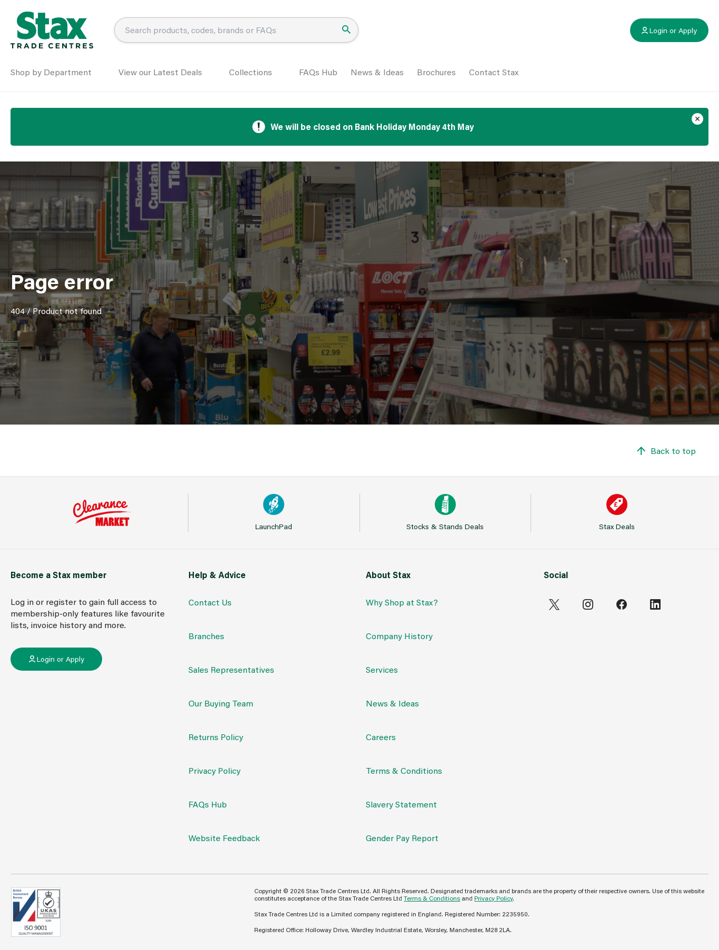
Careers (381, 736)
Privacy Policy (214, 770)
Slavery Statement (401, 804)
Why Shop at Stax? (402, 602)
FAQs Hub (318, 71)
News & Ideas (377, 71)
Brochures (436, 71)
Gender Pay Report (402, 837)
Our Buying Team (220, 703)
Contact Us (210, 602)
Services (382, 669)
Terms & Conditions (404, 770)
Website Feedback (224, 837)
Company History (399, 635)
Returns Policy (215, 736)
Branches (206, 635)
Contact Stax (493, 71)
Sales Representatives (231, 669)
